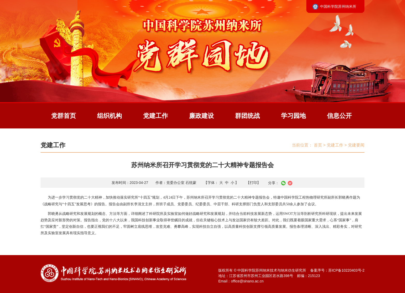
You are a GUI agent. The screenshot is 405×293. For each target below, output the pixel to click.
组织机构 (109, 115)
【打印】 (253, 183)
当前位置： (302, 145)
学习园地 (293, 115)
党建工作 (155, 115)
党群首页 (63, 115)
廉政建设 (201, 115)
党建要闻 (356, 145)
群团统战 (247, 115)
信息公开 (339, 115)
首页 (318, 145)
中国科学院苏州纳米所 (338, 6)
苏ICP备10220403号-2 (346, 270)
